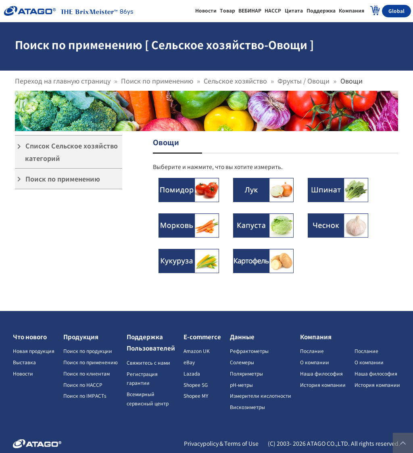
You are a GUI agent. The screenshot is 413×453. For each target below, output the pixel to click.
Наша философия (321, 373)
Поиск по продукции (87, 350)
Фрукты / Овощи (303, 81)
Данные (242, 336)
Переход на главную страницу (63, 81)
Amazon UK (197, 350)
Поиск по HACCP (82, 384)
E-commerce (202, 336)
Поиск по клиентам (86, 373)
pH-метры (241, 384)
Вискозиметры (247, 406)
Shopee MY (196, 395)
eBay (189, 362)
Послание (312, 350)
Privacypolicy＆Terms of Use (221, 443)
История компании (323, 384)
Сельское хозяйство (235, 81)
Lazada (192, 373)
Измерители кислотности (260, 395)
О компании (314, 362)
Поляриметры (246, 373)
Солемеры (242, 362)
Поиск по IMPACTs (84, 395)
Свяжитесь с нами (148, 362)
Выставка (24, 362)
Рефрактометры (249, 350)
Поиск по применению (157, 81)
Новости (23, 373)
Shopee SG (196, 384)
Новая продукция (33, 350)
